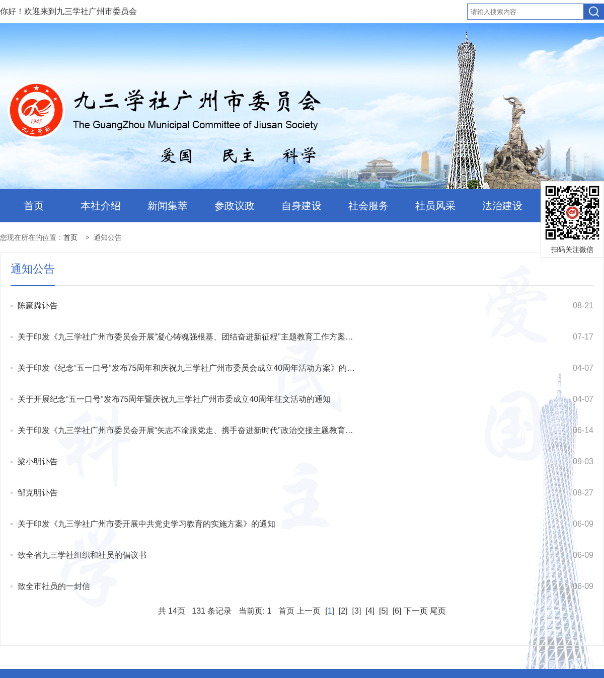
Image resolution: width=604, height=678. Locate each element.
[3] (356, 611)
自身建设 (301, 205)
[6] (397, 611)
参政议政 (234, 205)
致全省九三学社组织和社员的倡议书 (82, 555)
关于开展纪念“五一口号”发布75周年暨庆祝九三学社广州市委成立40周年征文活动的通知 (174, 399)
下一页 (416, 611)
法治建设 (502, 205)
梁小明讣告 (38, 461)
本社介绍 (101, 205)
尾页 (438, 611)
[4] (370, 611)
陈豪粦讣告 (38, 305)
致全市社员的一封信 (54, 586)
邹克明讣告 (38, 492)
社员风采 (435, 205)
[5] (384, 611)
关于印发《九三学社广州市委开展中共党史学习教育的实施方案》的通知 (146, 524)
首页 (34, 205)
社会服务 (368, 205)
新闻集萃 (167, 205)
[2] (343, 611)
